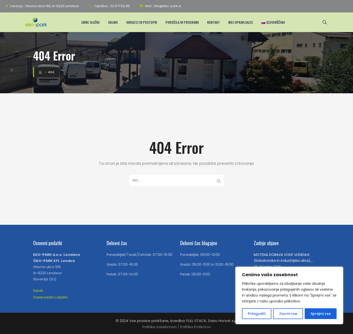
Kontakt (215, 22)
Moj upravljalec (242, 22)
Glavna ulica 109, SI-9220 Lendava (52, 6)
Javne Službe (92, 22)
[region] (289, 295)
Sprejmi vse (321, 313)
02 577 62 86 (120, 6)
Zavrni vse (288, 313)
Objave (115, 22)
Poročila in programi (184, 22)
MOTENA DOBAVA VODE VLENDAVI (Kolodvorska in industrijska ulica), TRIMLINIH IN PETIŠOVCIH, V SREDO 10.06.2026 (282, 257)
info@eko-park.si (167, 6)
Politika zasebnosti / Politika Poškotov (176, 326)
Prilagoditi (257, 313)
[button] (38, 290)
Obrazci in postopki (143, 22)
